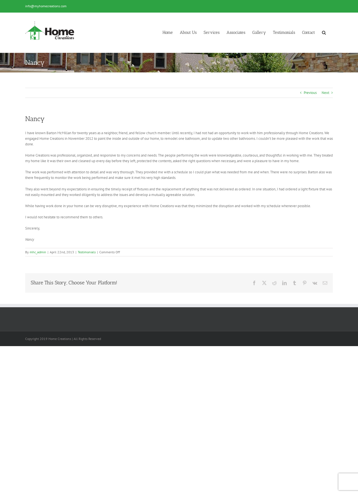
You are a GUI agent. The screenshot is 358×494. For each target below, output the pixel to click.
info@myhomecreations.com (46, 6)
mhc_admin (38, 252)
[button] (324, 33)
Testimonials (87, 252)
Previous (310, 92)
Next (325, 92)
